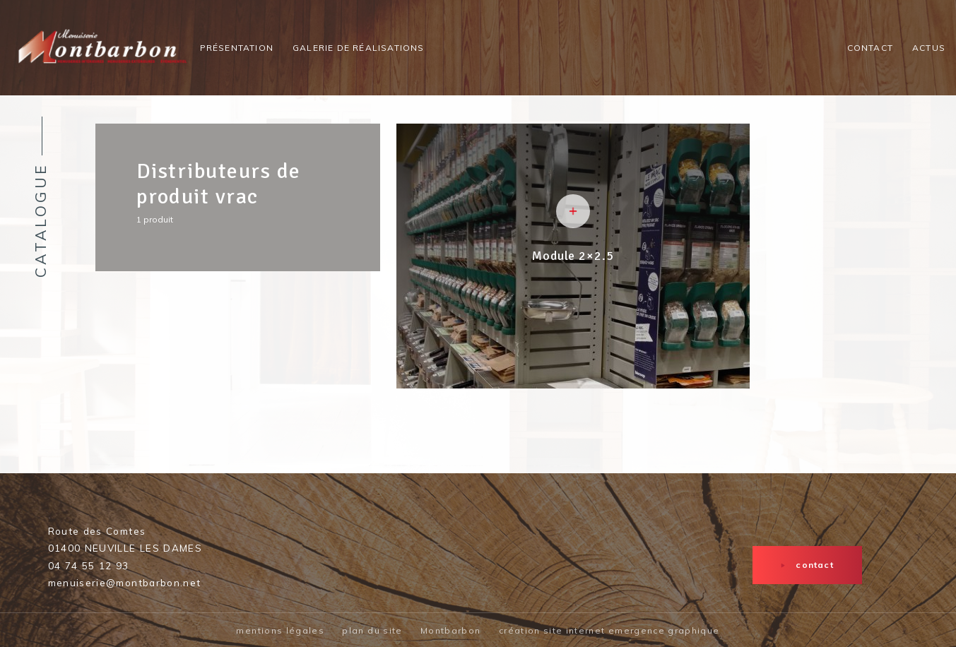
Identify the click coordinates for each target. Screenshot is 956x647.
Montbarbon (450, 630)
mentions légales (280, 630)
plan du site (372, 630)
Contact (870, 47)
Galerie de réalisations (359, 47)
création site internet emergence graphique (609, 630)
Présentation (236, 47)
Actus (928, 47)
